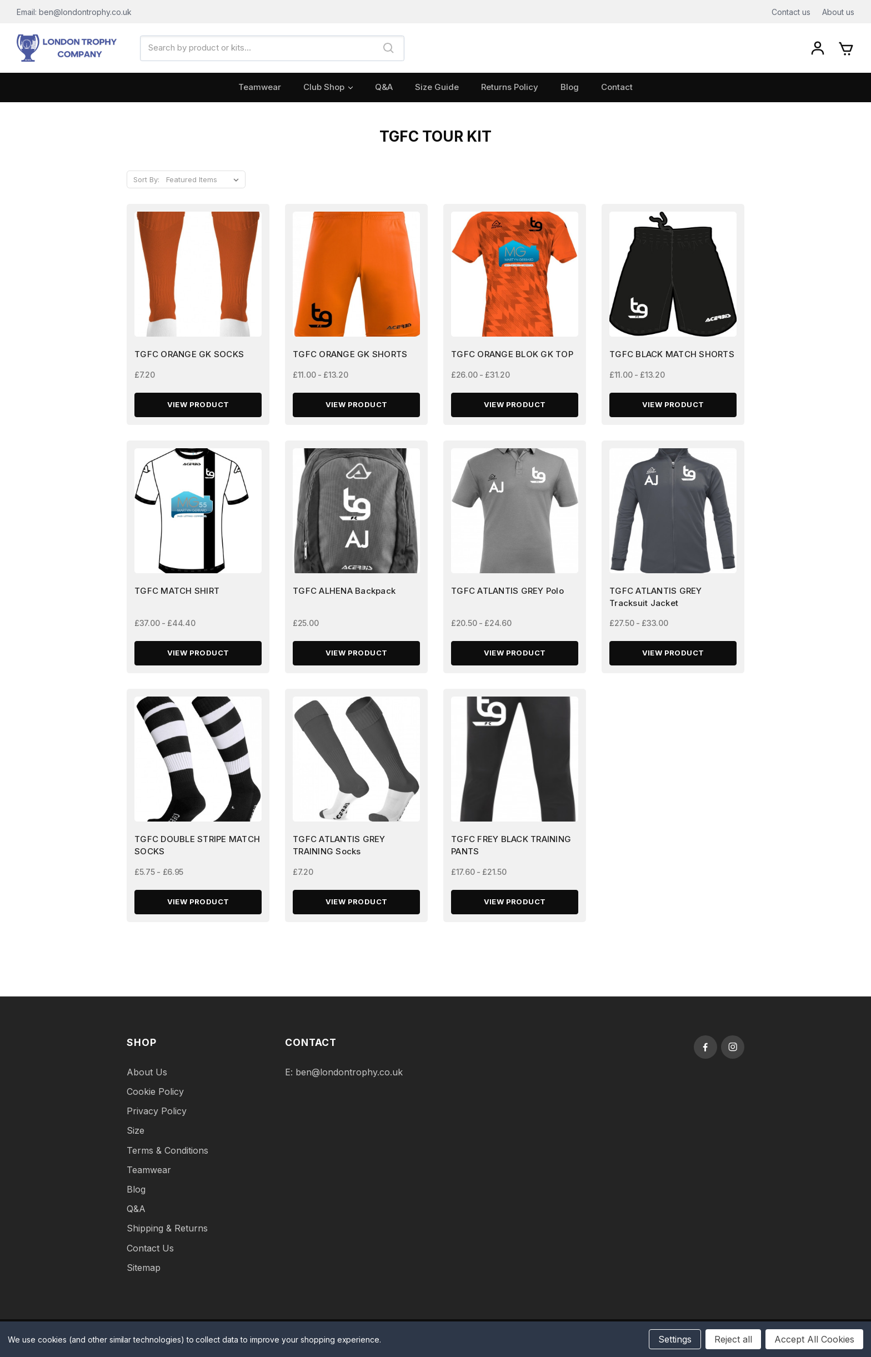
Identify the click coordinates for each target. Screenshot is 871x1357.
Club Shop (328, 87)
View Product (198, 407)
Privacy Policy (157, 1118)
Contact (617, 87)
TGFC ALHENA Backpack (344, 595)
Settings (675, 1339)
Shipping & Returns (167, 1235)
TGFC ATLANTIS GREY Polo (507, 595)
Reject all (733, 1339)
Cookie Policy (155, 1098)
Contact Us (150, 1254)
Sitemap (144, 1274)
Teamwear (259, 87)
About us (838, 12)
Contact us (791, 12)
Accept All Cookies (814, 1339)
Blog (569, 87)
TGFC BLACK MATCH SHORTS (671, 356)
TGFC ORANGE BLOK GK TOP (512, 356)
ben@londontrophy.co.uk (349, 1078)
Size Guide (437, 87)
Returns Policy (509, 87)
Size (135, 1137)
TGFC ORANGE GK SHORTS (350, 356)
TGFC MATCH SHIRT (176, 595)
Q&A (384, 87)
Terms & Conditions (167, 1157)
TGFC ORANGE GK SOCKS (189, 356)
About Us (147, 1078)
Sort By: (146, 179)
